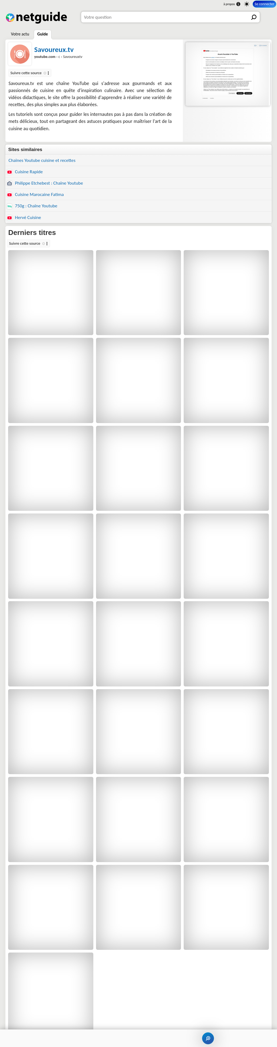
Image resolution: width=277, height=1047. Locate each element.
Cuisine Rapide (25, 172)
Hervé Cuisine (24, 217)
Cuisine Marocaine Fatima (35, 194)
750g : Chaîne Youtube (32, 206)
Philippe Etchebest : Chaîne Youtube (45, 183)
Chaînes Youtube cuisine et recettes (41, 160)
